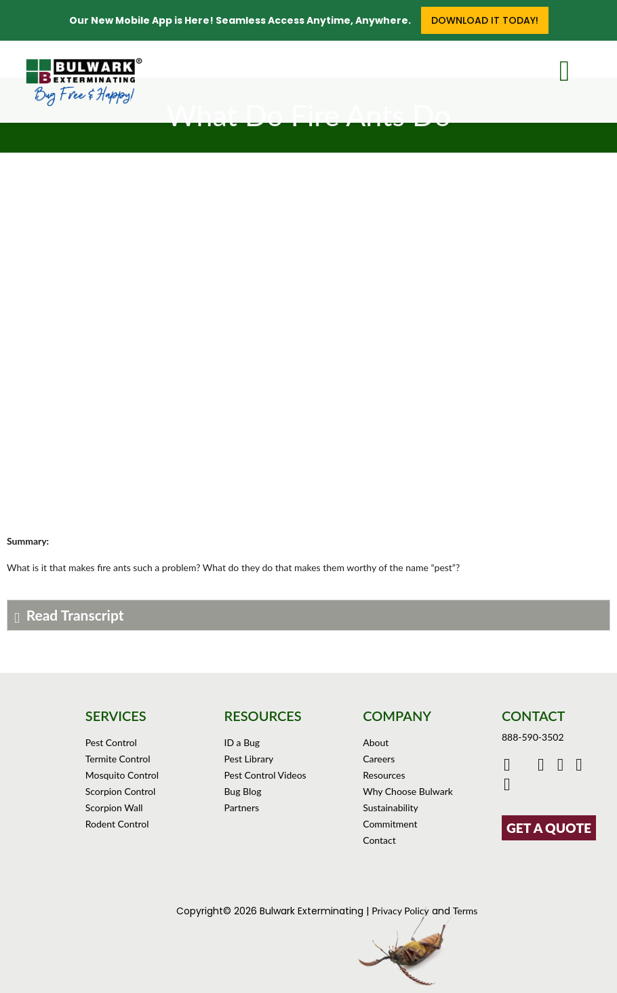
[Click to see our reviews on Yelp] (509, 786)
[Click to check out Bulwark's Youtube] (544, 767)
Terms (465, 910)
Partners (241, 807)
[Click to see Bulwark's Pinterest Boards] (581, 767)
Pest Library (248, 758)
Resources (384, 775)
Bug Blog (242, 791)
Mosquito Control (122, 775)
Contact (379, 840)
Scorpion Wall (114, 807)
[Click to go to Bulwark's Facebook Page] (509, 767)
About (376, 742)
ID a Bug (242, 742)
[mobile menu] (574, 67)
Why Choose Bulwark (408, 791)
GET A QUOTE (548, 828)
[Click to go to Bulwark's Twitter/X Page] (526, 767)
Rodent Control (117, 824)
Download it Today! (484, 20)
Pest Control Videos (265, 775)
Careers (379, 758)
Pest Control (111, 742)
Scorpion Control (120, 791)
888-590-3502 (533, 737)
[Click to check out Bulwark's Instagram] (563, 767)
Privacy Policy (400, 910)
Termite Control (118, 758)
